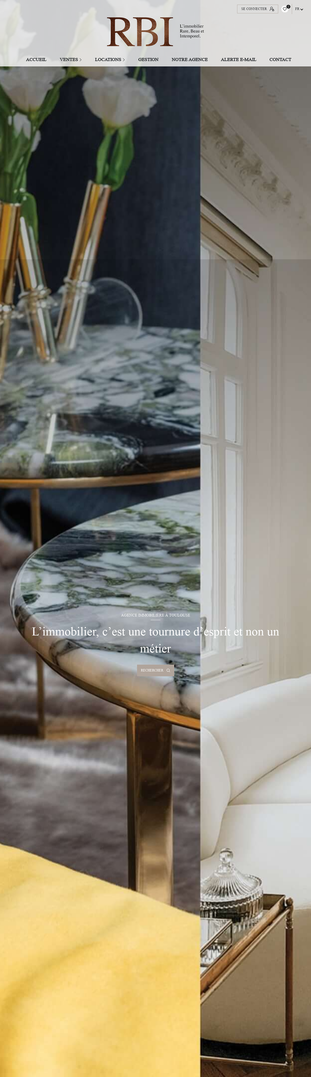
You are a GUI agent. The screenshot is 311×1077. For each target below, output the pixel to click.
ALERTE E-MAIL (238, 59)
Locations (108, 59)
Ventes (69, 59)
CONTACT (281, 59)
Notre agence (190, 59)
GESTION (148, 59)
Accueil (36, 59)
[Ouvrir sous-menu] (81, 59)
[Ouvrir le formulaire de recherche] (155, 670)
